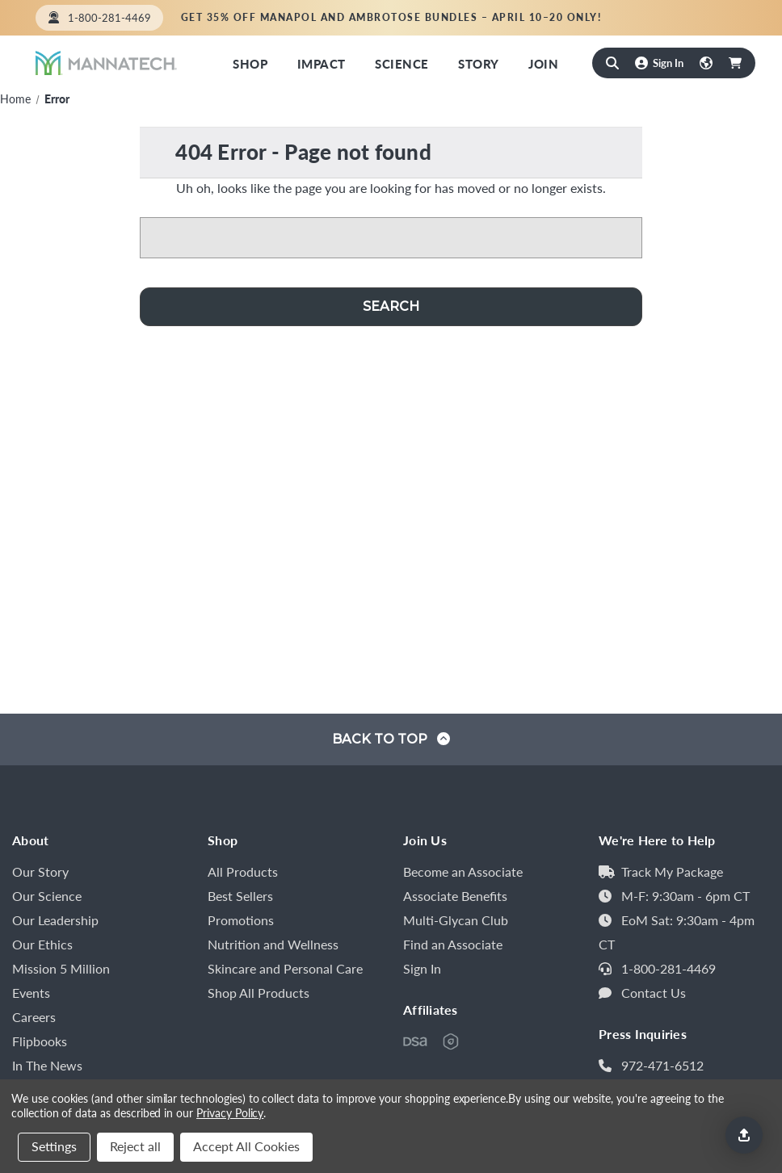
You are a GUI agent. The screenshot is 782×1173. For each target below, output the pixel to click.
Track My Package (672, 871)
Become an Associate (463, 871)
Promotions (241, 920)
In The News (47, 1065)
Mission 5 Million (61, 968)
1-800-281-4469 (668, 968)
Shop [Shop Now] (250, 63)
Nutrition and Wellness (273, 944)
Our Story (40, 871)
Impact (321, 63)
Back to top (391, 739)
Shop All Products (258, 992)
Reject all (135, 1146)
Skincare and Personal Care (285, 968)
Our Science (47, 895)
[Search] (612, 63)
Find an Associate (686, 17)
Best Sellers (240, 895)
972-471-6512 (662, 1065)
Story (478, 63)
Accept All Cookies (246, 1146)
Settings (54, 1146)
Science (401, 63)
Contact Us (653, 992)
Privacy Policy (229, 1112)
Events (31, 992)
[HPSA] (451, 1041)
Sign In (422, 968)
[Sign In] (659, 63)
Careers (34, 1017)
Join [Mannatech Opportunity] (543, 63)
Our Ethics (42, 944)
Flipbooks (39, 1041)
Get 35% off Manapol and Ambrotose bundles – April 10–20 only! (391, 17)
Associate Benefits (455, 895)
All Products (243, 871)
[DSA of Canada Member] (415, 1041)
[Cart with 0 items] (735, 63)
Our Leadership (55, 920)
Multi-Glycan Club (455, 920)
